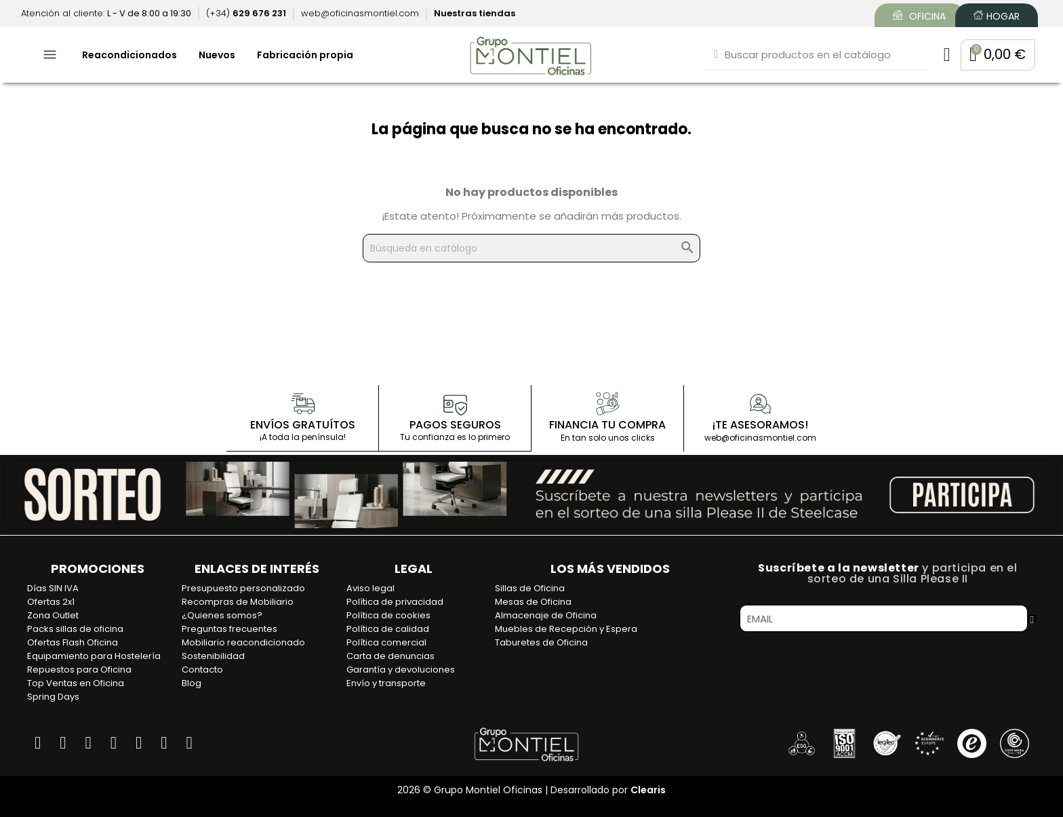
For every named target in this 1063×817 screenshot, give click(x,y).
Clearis (648, 790)
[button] (996, 55)
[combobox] (813, 55)
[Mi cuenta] (943, 55)
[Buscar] (531, 249)
